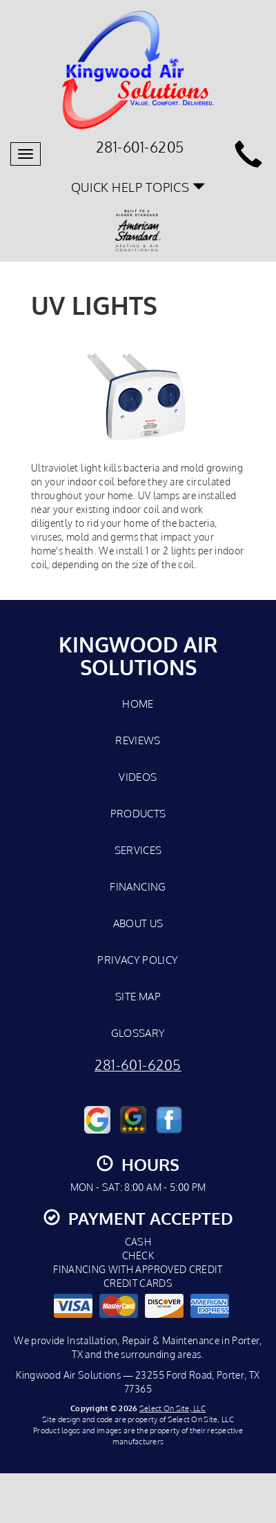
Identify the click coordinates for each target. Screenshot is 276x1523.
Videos (138, 776)
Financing (138, 886)
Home (137, 703)
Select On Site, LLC (172, 1408)
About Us (138, 923)
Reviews (138, 740)
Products (138, 813)
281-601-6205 (138, 1065)
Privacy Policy (137, 959)
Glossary (138, 1033)
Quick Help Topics (138, 187)
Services (138, 850)
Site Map (138, 996)
